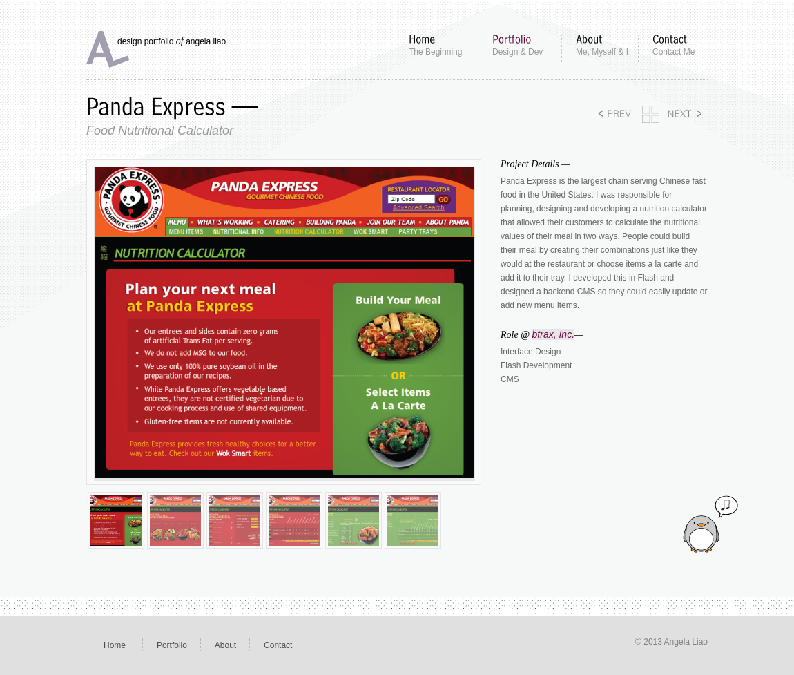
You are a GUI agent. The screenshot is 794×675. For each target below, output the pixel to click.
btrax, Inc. (553, 334)
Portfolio (172, 645)
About (225, 645)
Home (115, 645)
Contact (278, 645)
